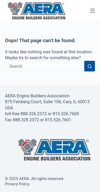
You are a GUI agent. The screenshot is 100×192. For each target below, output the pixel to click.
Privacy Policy (17, 184)
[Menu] (92, 10)
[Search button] (89, 66)
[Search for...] (45, 66)
